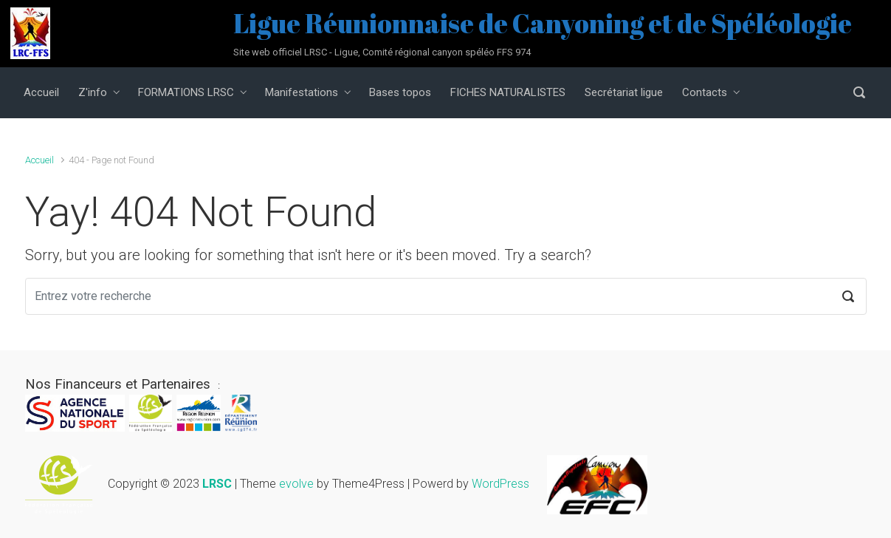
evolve (296, 484)
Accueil (39, 160)
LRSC (217, 484)
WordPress (500, 484)
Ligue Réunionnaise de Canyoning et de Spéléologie (542, 23)
